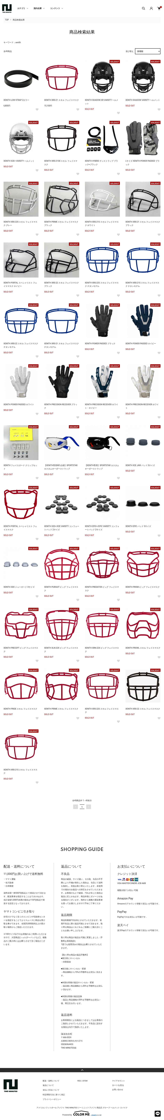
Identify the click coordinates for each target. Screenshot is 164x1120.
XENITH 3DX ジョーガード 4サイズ (19, 587)
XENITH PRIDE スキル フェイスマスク (20, 709)
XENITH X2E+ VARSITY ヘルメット (19, 161)
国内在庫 (38, 8)
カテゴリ (21, 8)
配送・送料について (51, 1081)
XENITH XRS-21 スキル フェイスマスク (61, 100)
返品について (48, 1085)
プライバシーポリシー (52, 1099)
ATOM (85, 1081)
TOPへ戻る (82, 1070)
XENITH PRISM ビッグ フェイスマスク (143, 587)
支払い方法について (51, 1090)
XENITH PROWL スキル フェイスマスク (143, 648)
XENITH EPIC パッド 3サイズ (138, 526)
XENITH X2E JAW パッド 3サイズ (140, 465)
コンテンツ (55, 8)
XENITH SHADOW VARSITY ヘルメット (143, 100)
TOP (7, 20)
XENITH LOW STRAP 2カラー (16, 100)
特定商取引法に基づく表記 (54, 1095)
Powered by (82, 1113)
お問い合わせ (117, 1089)
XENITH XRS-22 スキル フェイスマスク (143, 709)
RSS (79, 1081)
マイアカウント (118, 1081)
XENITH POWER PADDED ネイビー (141, 343)
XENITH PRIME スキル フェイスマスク (61, 709)
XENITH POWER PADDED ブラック (100, 343)
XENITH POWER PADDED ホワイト (19, 404)
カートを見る (118, 1085)
